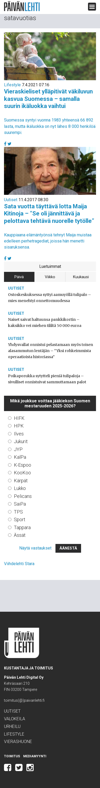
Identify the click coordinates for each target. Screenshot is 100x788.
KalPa (20, 457)
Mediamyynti (34, 756)
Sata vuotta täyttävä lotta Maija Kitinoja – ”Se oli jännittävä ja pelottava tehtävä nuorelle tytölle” (49, 213)
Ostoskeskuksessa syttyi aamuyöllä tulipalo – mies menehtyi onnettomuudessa (49, 297)
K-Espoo (22, 465)
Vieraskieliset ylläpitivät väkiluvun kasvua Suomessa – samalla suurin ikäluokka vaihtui (48, 98)
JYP (18, 449)
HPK (19, 426)
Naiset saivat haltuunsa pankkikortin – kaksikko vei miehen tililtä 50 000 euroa (44, 322)
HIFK (19, 418)
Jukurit (21, 441)
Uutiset (10, 199)
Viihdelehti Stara (19, 563)
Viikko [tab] (50, 276)
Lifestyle (12, 84)
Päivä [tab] (19, 276)
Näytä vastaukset (35, 548)
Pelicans (23, 496)
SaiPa (20, 504)
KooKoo (22, 472)
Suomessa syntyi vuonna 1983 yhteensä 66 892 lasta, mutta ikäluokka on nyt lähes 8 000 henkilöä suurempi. (49, 126)
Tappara (22, 527)
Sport (19, 519)
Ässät (20, 535)
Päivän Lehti (22, 6)
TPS (18, 512)
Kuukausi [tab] (81, 276)
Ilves (19, 433)
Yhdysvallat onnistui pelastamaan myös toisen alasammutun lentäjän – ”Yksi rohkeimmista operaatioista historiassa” (50, 350)
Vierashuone (18, 741)
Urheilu (12, 726)
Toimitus (12, 756)
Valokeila (14, 718)
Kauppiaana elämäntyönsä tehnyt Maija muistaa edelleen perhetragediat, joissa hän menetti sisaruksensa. (47, 241)
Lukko (20, 488)
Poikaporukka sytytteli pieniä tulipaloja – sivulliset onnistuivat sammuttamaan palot (47, 378)
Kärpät (21, 480)
